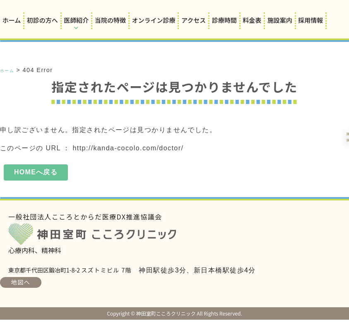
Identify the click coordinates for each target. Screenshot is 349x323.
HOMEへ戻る (36, 173)
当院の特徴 (110, 20)
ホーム (11, 20)
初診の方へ (42, 20)
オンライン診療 (153, 20)
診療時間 (224, 20)
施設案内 (279, 20)
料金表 (252, 20)
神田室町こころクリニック (98, 237)
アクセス (193, 20)
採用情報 (310, 20)
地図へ (20, 285)
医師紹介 (76, 20)
